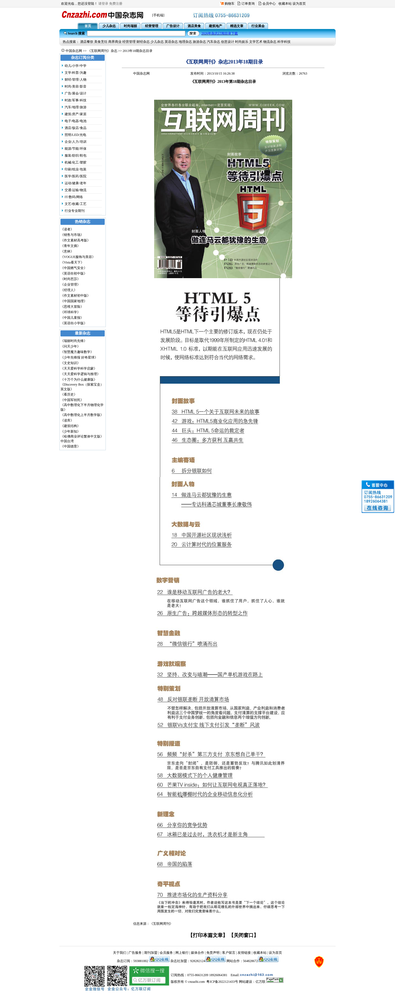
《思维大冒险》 (72, 307)
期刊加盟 (150, 953)
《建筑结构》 (70, 426)
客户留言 (228, 953)
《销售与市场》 (72, 235)
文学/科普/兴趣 (75, 73)
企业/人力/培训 (75, 142)
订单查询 (248, 4)
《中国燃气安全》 (73, 268)
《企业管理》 (70, 284)
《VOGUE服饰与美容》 (77, 257)
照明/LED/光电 (75, 135)
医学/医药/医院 (75, 176)
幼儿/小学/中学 (75, 66)
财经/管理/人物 (75, 79)
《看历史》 (68, 394)
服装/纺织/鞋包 (75, 155)
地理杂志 (185, 42)
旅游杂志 (199, 42)
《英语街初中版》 (73, 273)
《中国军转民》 (72, 400)
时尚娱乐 (241, 42)
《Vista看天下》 (72, 262)
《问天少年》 (70, 346)
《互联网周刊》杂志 (102, 51)
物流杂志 (269, 42)
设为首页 (299, 4)
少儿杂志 (157, 42)
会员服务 (166, 953)
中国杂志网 (73, 51)
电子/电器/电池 (75, 121)
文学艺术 (255, 42)
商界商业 (115, 42)
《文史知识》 (70, 363)
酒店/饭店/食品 (75, 128)
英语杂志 (171, 42)
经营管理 (129, 42)
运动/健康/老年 (75, 183)
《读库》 (67, 420)
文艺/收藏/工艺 (75, 204)
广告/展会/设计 (75, 93)
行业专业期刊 (75, 211)
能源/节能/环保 (75, 149)
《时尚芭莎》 (70, 279)
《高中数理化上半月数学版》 (82, 415)
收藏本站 (285, 4)
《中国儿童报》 (72, 318)
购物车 (230, 4)
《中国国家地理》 (73, 301)
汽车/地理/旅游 (75, 107)
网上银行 (182, 953)
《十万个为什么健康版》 (78, 379)
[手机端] (158, 15)
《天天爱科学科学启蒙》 (78, 368)
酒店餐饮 (86, 42)
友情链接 (244, 953)
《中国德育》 (70, 446)
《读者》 (67, 229)
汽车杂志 (213, 42)
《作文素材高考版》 (75, 240)
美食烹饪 (100, 42)
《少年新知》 (70, 431)
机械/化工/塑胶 (75, 162)
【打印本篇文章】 (208, 935)
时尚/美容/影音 (75, 86)
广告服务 (135, 953)
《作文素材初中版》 (75, 295)
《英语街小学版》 (73, 323)
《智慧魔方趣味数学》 (77, 352)
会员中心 (269, 4)
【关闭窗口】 (244, 935)
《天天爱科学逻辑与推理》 (80, 374)
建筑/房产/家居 (75, 114)
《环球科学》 (70, 312)
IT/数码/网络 (74, 197)
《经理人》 (68, 290)
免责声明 (213, 953)
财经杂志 (143, 42)
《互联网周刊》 (161, 924)
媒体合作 (197, 953)
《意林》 (67, 251)
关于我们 (119, 953)
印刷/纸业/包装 (75, 169)
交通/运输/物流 (75, 190)
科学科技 (284, 42)
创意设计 (227, 42)
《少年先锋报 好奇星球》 (79, 357)
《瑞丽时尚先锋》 (73, 341)
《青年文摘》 (70, 246)
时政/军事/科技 (75, 100)
